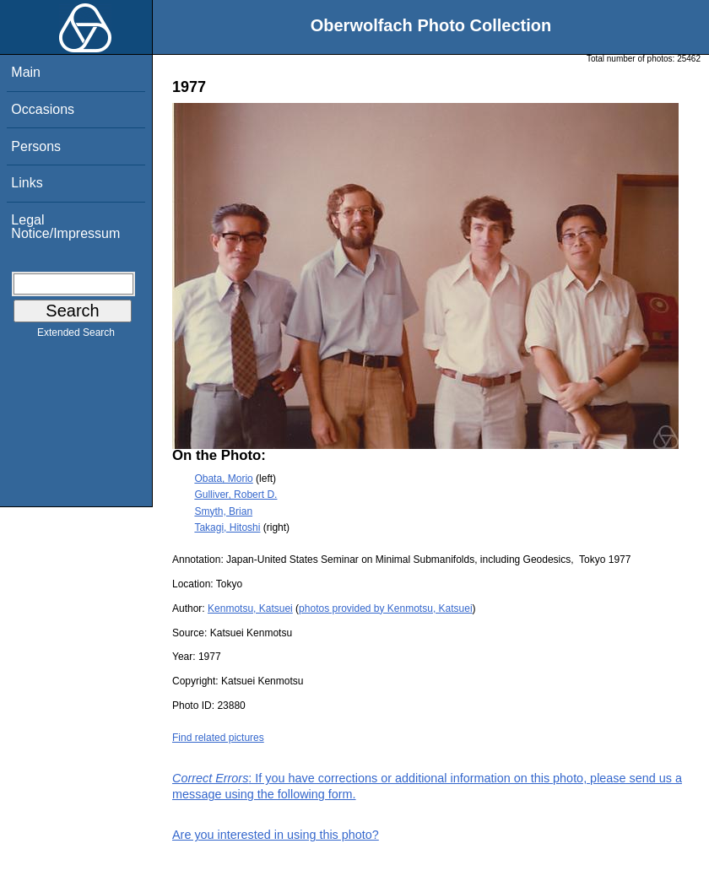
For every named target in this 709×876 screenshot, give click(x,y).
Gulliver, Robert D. (235, 494)
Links (26, 183)
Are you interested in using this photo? (275, 834)
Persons (36, 146)
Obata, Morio (223, 478)
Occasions (42, 109)
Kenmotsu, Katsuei (250, 608)
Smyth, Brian (223, 511)
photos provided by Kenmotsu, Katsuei (385, 608)
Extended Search (76, 336)
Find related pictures (218, 738)
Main (26, 72)
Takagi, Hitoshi (227, 527)
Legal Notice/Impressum (65, 227)
